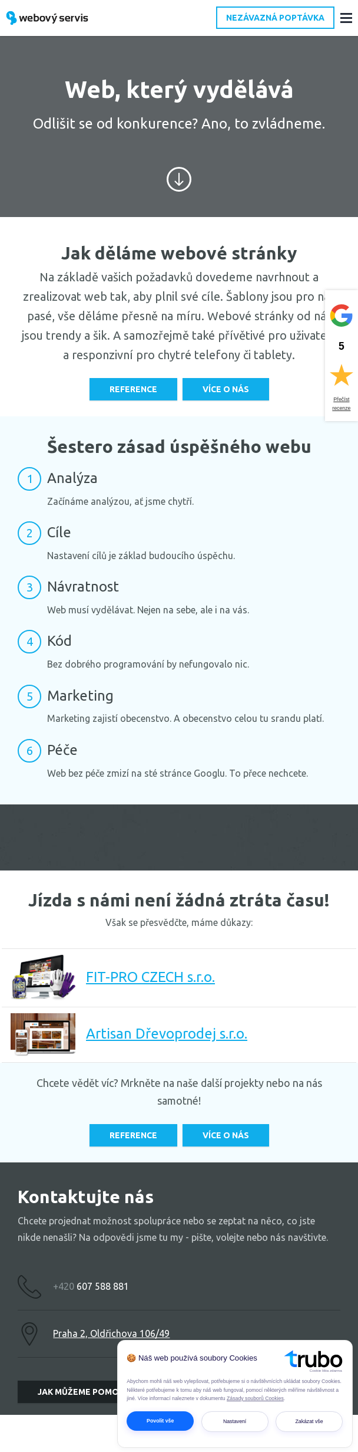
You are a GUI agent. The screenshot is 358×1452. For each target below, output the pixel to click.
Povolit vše (160, 1421)
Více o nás (226, 389)
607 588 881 (91, 1286)
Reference (133, 389)
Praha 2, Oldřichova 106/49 (111, 1333)
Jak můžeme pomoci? (84, 1392)
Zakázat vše (309, 1421)
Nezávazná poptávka (275, 17)
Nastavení (234, 1421)
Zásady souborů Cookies (255, 1398)
